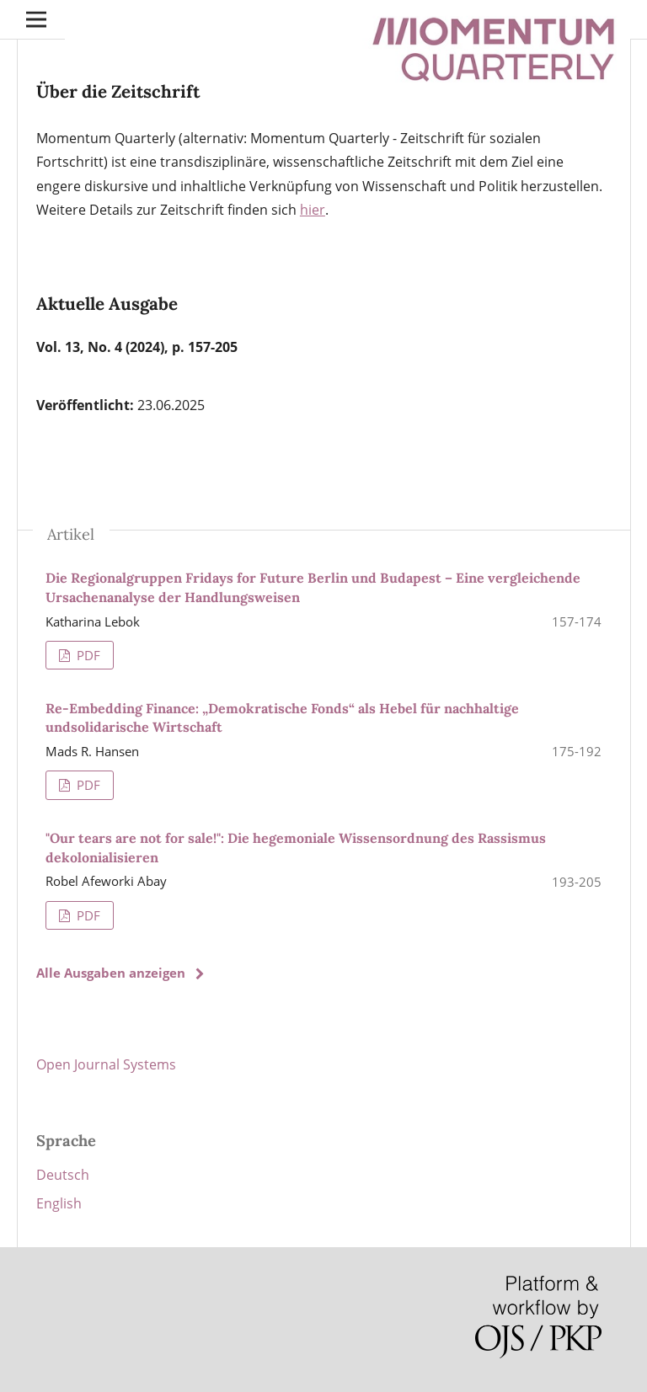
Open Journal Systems (106, 1064)
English (59, 1203)
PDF (86, 655)
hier (312, 209)
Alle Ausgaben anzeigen (110, 972)
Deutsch (62, 1174)
